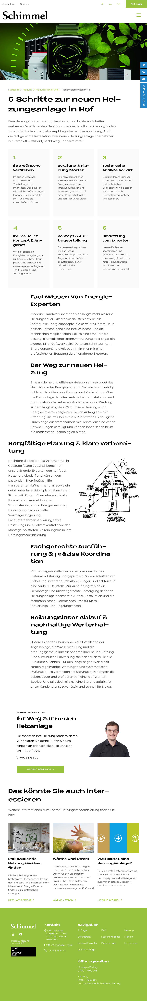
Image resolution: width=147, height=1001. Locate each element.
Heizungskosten (109, 900)
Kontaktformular (87, 943)
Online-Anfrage (86, 949)
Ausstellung (8, 4)
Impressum (130, 943)
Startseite (13, 89)
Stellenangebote (110, 936)
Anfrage (82, 930)
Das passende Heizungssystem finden (24, 864)
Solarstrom (84, 936)
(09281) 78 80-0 (110, 4)
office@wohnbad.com (118, 4)
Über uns (25, 4)
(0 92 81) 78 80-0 (28, 757)
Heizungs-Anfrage (38, 769)
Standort (102, 4)
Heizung (27, 89)
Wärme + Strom (63, 900)
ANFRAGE (136, 3)
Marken (128, 936)
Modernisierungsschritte (75, 89)
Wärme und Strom (71, 859)
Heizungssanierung (47, 89)
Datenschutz (108, 943)
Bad (103, 930)
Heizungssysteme (19, 900)
